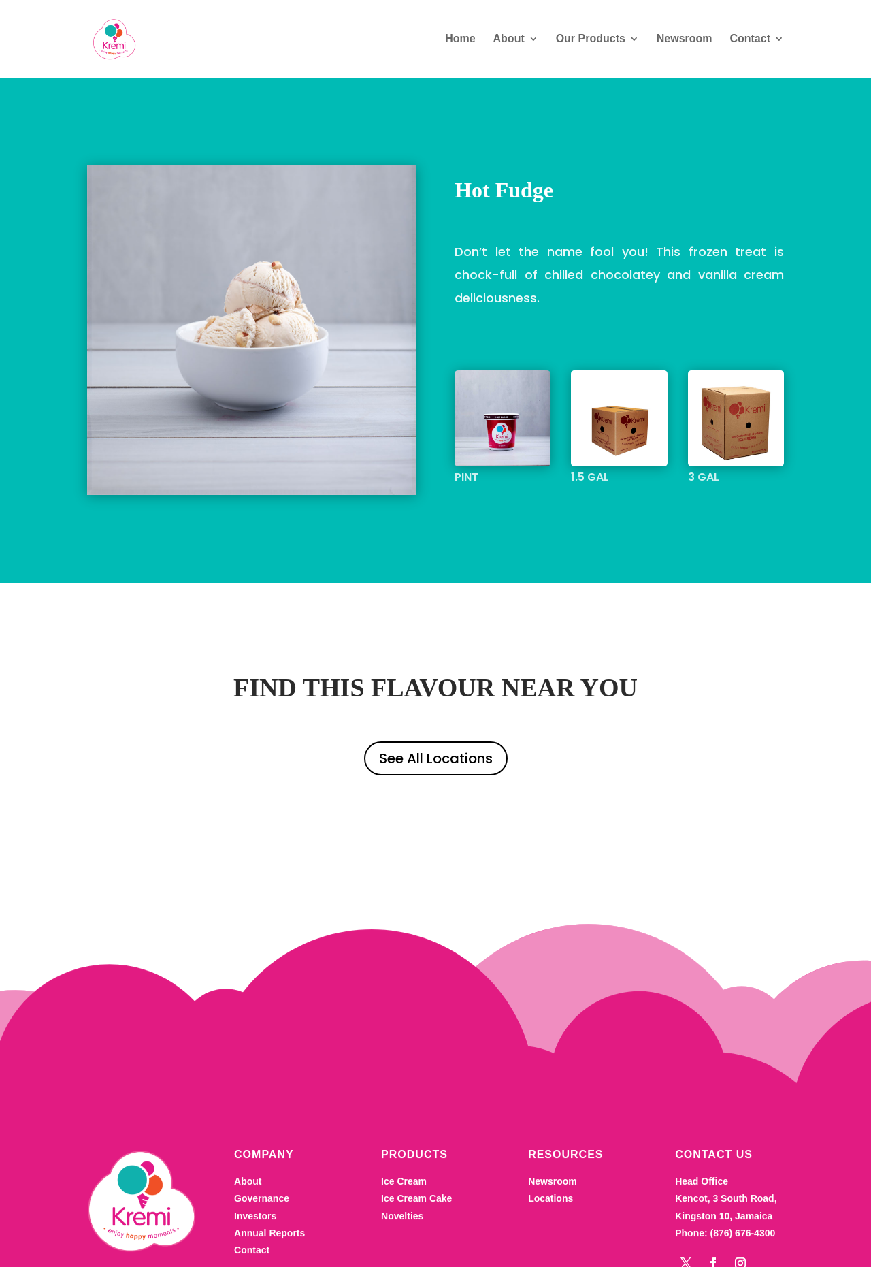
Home (460, 39)
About (509, 39)
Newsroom (684, 39)
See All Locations (436, 758)
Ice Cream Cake (416, 1227)
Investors (255, 1244)
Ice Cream (404, 1210)
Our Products (590, 39)
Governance (261, 1227)
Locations (550, 1227)
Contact (749, 39)
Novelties (402, 1244)
